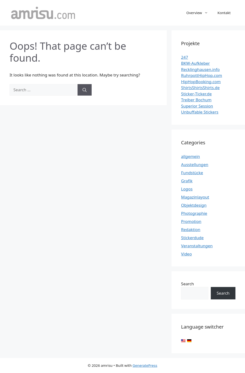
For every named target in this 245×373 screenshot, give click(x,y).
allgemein (190, 156)
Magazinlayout (195, 197)
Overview (199, 12)
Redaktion (190, 229)
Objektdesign (193, 205)
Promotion (191, 221)
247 (184, 57)
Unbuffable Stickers (199, 112)
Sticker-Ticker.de (196, 94)
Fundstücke (192, 172)
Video (186, 254)
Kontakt (224, 12)
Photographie (194, 213)
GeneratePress (145, 365)
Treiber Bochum (196, 100)
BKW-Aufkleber (195, 63)
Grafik (187, 181)
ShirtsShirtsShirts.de (200, 87)
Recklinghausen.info (200, 69)
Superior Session (197, 106)
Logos (187, 189)
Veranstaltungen (197, 246)
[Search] (85, 90)
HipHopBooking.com (201, 81)
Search (187, 284)
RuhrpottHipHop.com (201, 75)
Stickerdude (192, 237)
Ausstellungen (194, 164)
